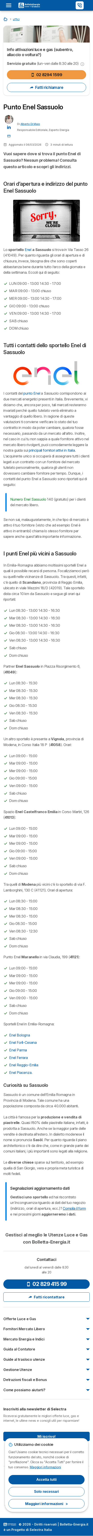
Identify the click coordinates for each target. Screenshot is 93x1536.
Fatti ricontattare (46, 1297)
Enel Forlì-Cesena (23, 1042)
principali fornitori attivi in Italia (51, 450)
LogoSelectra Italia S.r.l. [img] (10, 1524)
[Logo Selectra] (29, 5)
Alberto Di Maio (30, 124)
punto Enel (31, 393)
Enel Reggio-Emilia (23, 1065)
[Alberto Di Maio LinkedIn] (9, 127)
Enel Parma (18, 1050)
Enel (28, 249)
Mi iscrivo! (46, 1436)
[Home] (5, 19)
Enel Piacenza (20, 1072)
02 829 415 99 (46, 1284)
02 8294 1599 (46, 74)
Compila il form (74, 1208)
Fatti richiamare (46, 87)
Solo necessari (46, 1491)
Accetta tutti (46, 1479)
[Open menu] (10, 5)
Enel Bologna (19, 1035)
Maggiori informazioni (45, 1467)
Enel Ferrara (18, 1057)
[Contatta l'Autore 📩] (9, 136)
